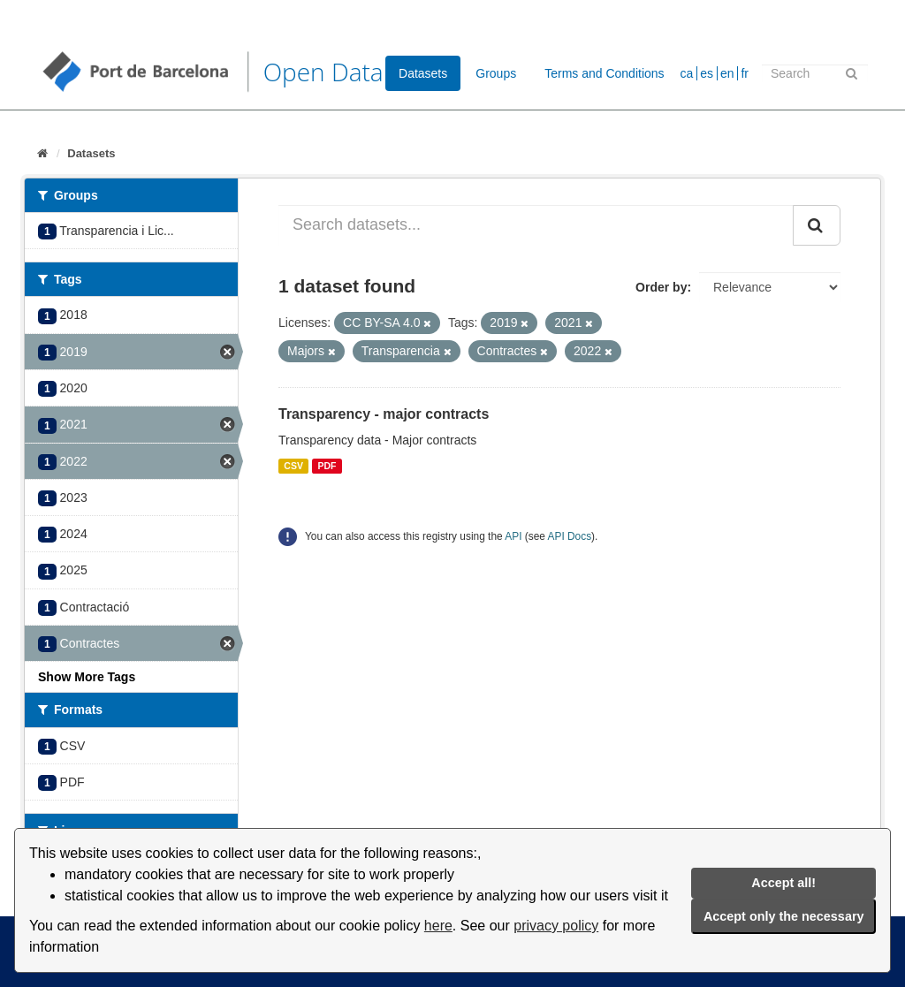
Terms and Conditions (604, 73)
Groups (495, 73)
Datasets (423, 73)
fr (745, 73)
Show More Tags (86, 677)
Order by (661, 287)
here (438, 925)
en (727, 73)
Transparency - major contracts (383, 413)
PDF (326, 465)
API (513, 536)
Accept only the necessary (783, 916)
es (706, 73)
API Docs (570, 536)
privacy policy (555, 925)
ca (687, 73)
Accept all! (783, 883)
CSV (293, 465)
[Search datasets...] (536, 225)
